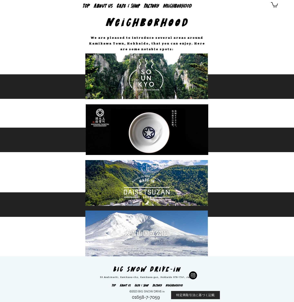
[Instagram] (193, 275)
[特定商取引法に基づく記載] (195, 295)
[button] (274, 5)
